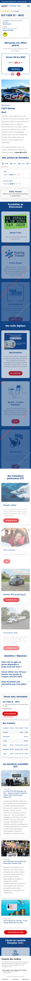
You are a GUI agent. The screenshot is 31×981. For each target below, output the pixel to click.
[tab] (4, 163)
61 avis (17, 11)
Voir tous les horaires (8, 30)
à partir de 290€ (11, 523)
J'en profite (15, 69)
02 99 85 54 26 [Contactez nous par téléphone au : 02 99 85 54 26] (8, 708)
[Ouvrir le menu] (28, 6)
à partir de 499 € (11, 602)
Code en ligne (15, 182)
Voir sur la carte (7, 24)
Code (15, 173)
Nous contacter (10, 714)
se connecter (16, 375)
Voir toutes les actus (15, 932)
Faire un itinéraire (8, 716)
